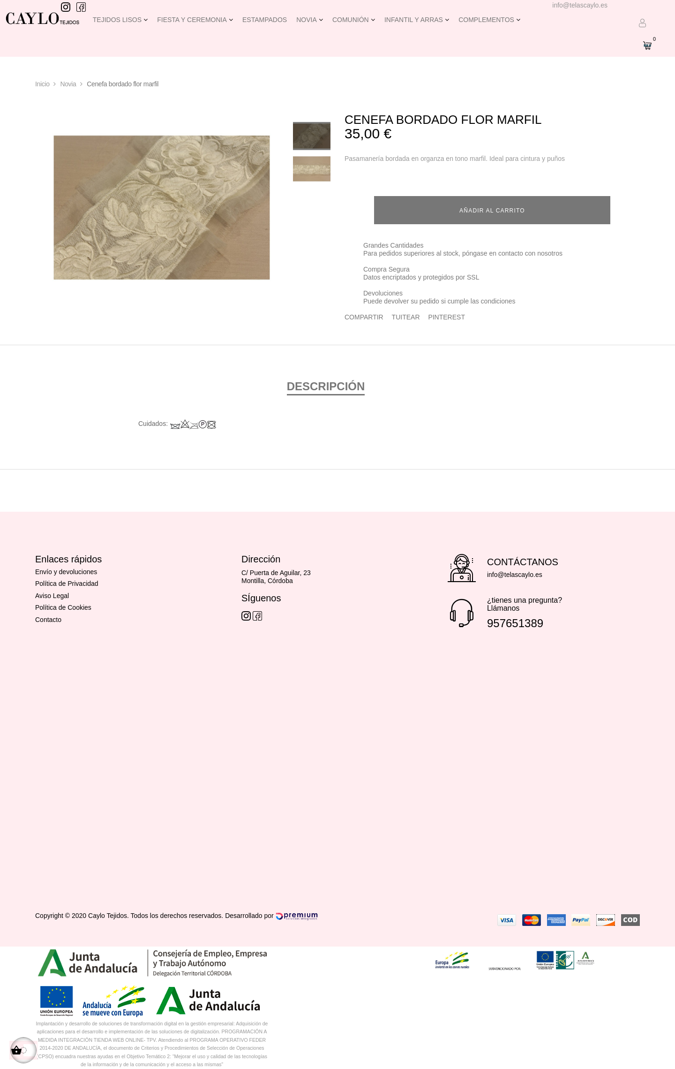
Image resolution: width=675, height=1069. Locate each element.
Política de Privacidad (66, 582)
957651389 (515, 621)
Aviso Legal (52, 594)
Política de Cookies (63, 606)
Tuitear (406, 315)
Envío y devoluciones (66, 570)
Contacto (48, 618)
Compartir (364, 315)
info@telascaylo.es (580, 5)
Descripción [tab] (326, 385)
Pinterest (446, 315)
